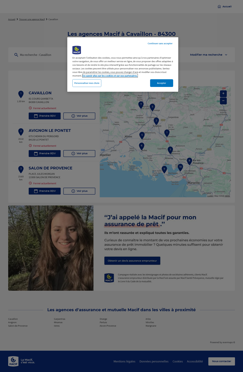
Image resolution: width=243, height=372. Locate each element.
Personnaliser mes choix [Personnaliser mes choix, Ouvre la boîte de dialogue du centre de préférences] (86, 83)
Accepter (161, 83)
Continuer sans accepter (160, 43)
